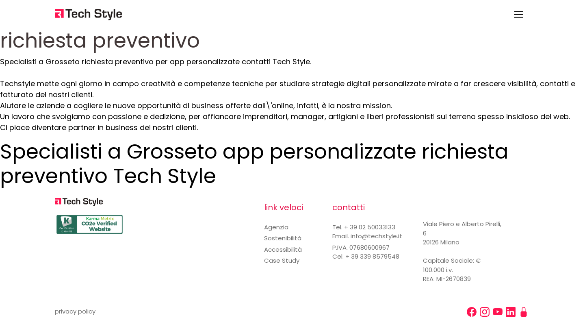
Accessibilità (283, 249)
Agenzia (276, 227)
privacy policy (75, 311)
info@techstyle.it (376, 236)
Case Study (281, 260)
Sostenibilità (282, 238)
